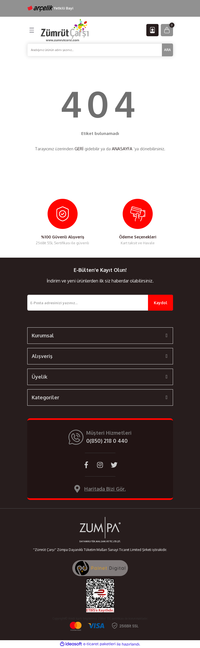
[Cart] (167, 30)
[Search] (100, 49)
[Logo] (65, 30)
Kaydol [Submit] (160, 302)
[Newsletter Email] (100, 303)
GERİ (79, 148)
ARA (167, 50)
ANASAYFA (122, 148)
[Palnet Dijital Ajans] (100, 567)
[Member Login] (152, 30)
